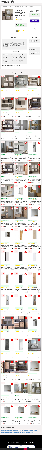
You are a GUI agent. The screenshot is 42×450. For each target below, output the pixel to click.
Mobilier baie (4, 6)
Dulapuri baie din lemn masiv (30, 430)
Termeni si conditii (11, 442)
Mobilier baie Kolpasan (19, 6)
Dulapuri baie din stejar (18, 430)
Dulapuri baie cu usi (6, 432)
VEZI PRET (34, 21)
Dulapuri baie (10, 6)
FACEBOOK (17, 439)
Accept (25, 449)
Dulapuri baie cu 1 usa (16, 432)
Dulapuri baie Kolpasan (28, 6)
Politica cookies (31, 442)
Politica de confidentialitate (21, 442)
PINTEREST (24, 439)
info (12, 94)
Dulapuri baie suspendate (27, 432)
